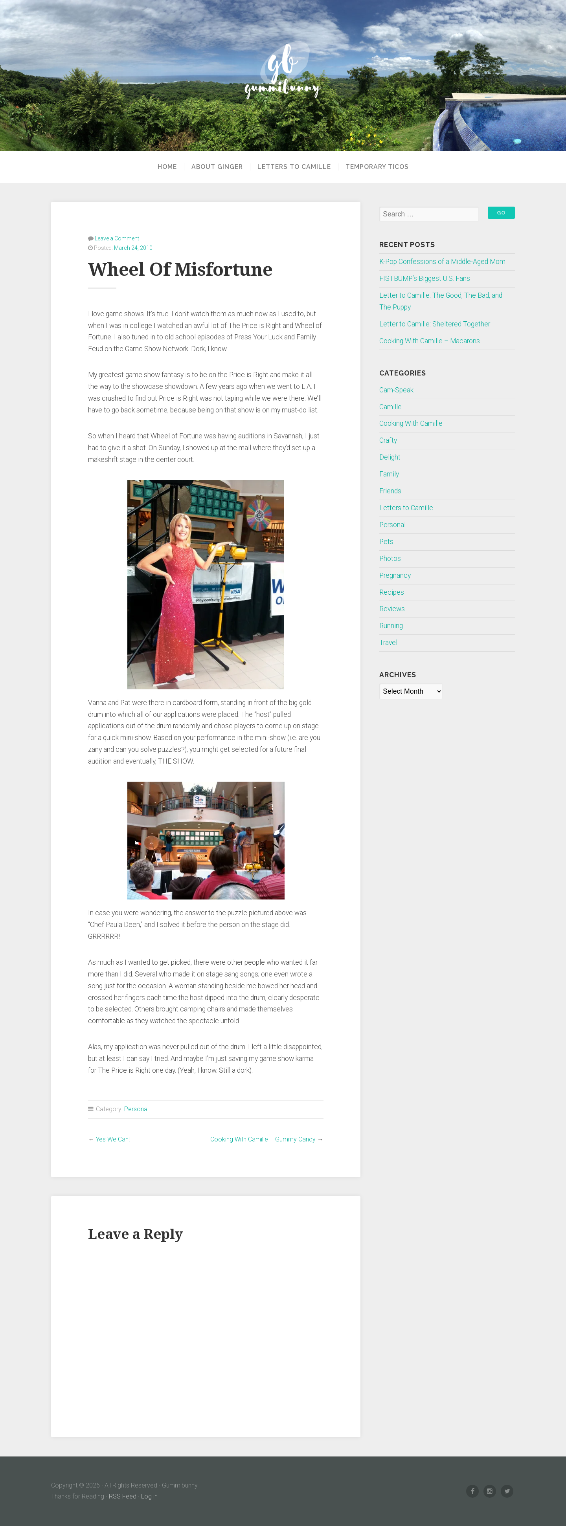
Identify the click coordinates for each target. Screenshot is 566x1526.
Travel (388, 643)
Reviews (392, 609)
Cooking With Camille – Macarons (429, 341)
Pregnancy (395, 575)
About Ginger (217, 166)
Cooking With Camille (411, 423)
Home (167, 166)
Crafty (388, 440)
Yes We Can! (113, 1139)
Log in (149, 1496)
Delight (390, 457)
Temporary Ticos (377, 166)
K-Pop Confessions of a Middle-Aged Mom (442, 262)
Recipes (391, 592)
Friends (390, 491)
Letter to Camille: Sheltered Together (434, 324)
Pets (386, 542)
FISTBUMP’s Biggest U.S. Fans (424, 278)
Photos (390, 558)
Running (391, 626)
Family (389, 474)
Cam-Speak (396, 390)
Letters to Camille (294, 166)
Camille (390, 407)
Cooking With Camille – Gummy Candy (263, 1139)
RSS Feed (122, 1496)
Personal (136, 1109)
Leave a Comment (117, 238)
